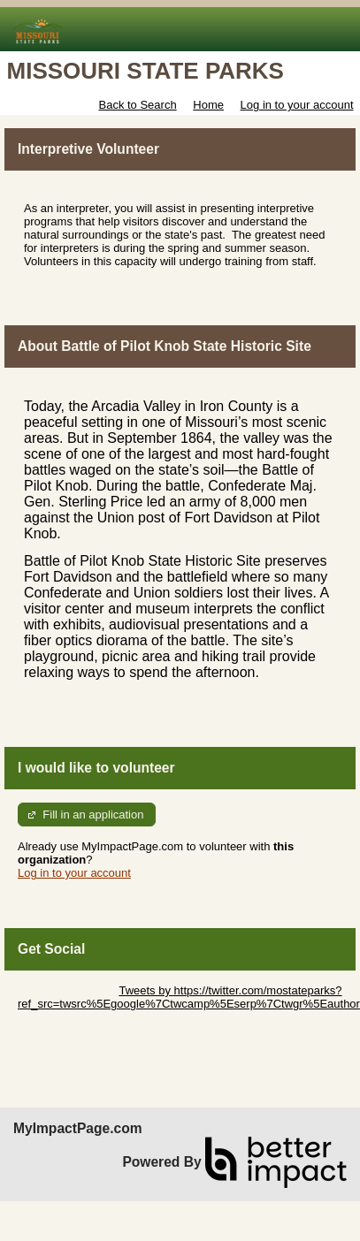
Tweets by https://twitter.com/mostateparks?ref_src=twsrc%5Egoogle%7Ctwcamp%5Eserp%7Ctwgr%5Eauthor (189, 997)
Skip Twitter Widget (67, 990)
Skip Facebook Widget (75, 1017)
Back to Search (137, 104)
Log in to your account (297, 104)
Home (208, 104)
